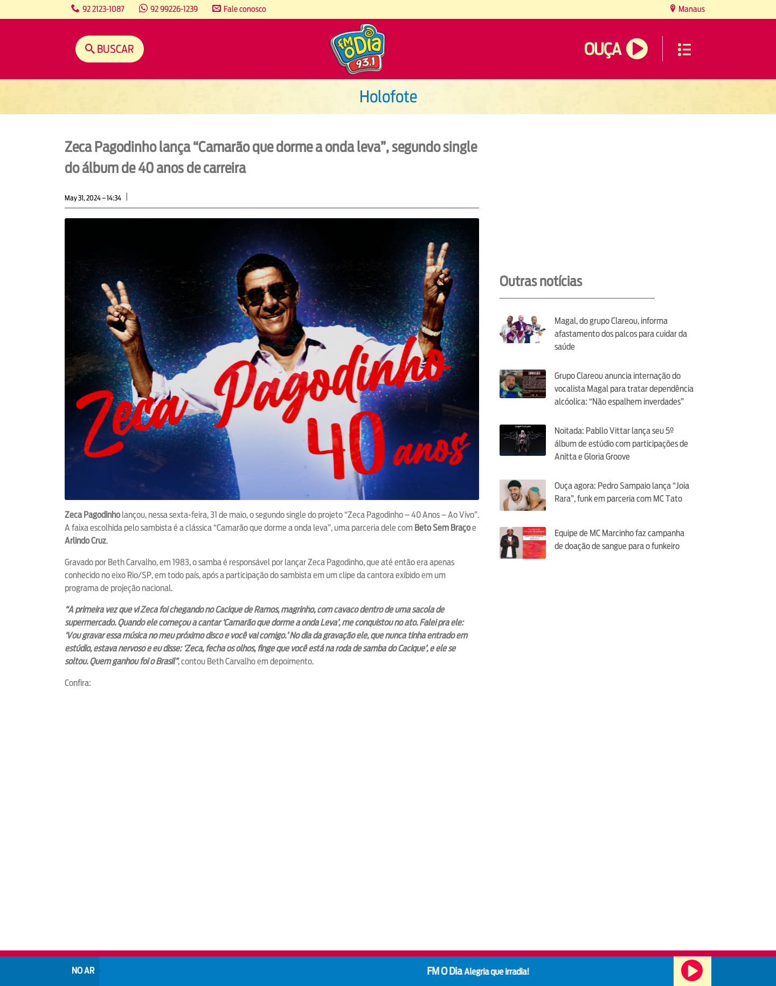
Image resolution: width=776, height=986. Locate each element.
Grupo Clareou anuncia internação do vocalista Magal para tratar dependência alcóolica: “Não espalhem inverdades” (624, 389)
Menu (684, 49)
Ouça (602, 49)
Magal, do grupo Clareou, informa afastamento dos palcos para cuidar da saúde (621, 334)
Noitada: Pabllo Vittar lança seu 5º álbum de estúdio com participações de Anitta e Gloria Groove (621, 444)
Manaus (691, 8)
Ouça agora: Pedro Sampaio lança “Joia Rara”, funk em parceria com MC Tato (622, 492)
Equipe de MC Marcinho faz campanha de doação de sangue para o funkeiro (619, 539)
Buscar (114, 49)
